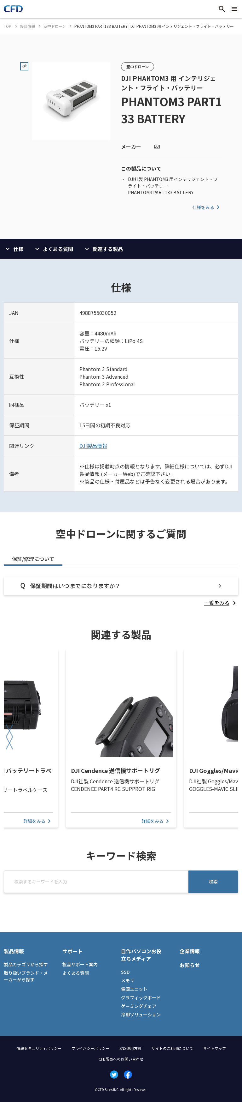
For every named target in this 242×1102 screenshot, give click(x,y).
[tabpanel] (121, 591)
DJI (157, 146)
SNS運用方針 (130, 1048)
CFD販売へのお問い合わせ (121, 1059)
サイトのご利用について (172, 1048)
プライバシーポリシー (90, 1048)
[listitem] (221, 602)
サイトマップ (214, 1048)
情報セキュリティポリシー (38, 1048)
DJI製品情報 (93, 445)
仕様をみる (207, 207)
